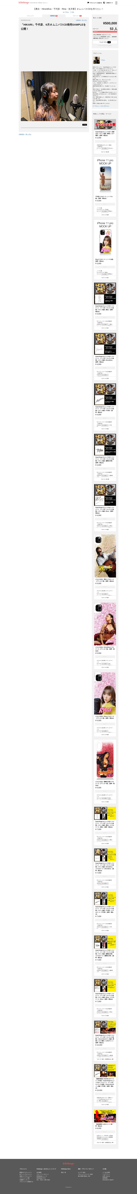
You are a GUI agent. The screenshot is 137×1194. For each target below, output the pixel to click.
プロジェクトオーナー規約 (85, 1174)
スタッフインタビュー (43, 1174)
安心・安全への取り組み (43, 1179)
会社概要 (39, 1172)
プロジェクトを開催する (26, 1181)
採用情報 (105, 1178)
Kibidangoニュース (42, 1176)
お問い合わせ (106, 1176)
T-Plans (67, 12)
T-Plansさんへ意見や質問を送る (101, 106)
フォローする (105, 42)
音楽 (73, 12)
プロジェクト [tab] (30, 15)
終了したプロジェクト (26, 1174)
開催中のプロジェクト (26, 1172)
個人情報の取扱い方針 (84, 1176)
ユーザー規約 (81, 1172)
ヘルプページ (106, 1174)
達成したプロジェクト (26, 1176)
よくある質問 (106, 1172)
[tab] (54, 15)
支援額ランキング (24, 1179)
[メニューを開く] (116, 2)
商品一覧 (63, 1172)
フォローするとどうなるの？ (105, 45)
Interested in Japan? (108, 1179)
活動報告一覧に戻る (81, 20)
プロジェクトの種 (24, 1178)
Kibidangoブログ (41, 1178)
